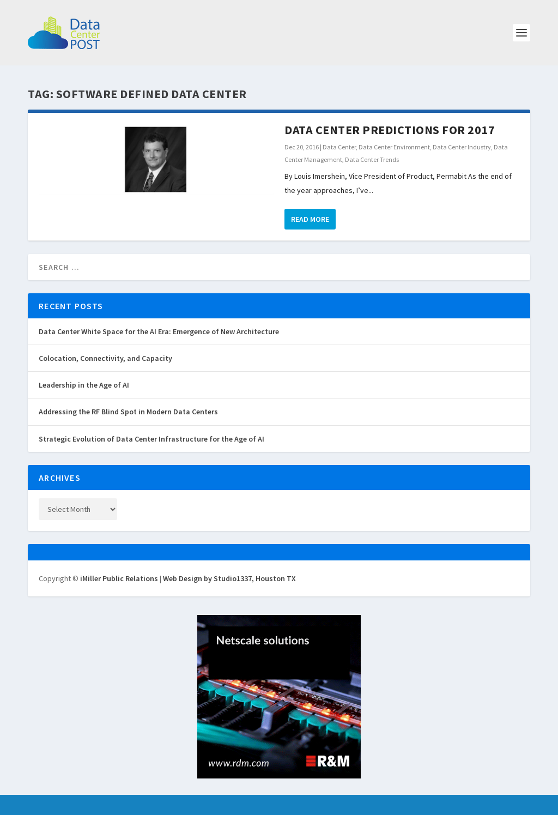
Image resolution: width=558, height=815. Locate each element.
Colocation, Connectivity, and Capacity (105, 358)
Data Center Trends (372, 159)
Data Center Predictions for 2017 (389, 129)
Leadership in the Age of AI (84, 385)
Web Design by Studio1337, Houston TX (229, 578)
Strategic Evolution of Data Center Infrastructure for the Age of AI (151, 439)
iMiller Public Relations (119, 578)
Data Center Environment (394, 147)
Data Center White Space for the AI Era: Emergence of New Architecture (159, 331)
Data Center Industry (462, 147)
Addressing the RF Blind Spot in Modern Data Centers (128, 411)
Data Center (339, 147)
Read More (310, 219)
